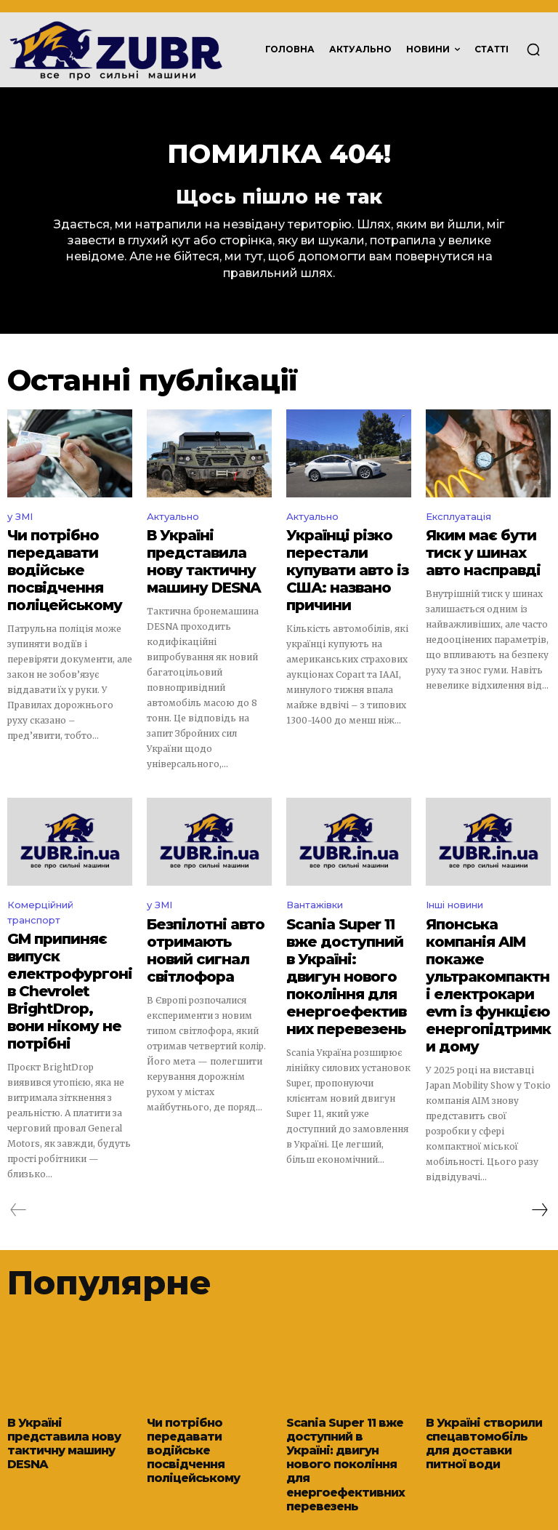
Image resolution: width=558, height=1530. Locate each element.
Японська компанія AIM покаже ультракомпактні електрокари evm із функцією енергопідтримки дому (481, 951)
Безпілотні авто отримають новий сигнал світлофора (200, 925)
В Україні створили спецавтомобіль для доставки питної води (488, 1377)
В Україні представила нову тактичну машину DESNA (199, 560)
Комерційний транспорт (40, 902)
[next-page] (539, 1152)
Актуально (173, 523)
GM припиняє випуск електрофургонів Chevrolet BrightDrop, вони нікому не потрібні (66, 953)
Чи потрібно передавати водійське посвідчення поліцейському (50, 567)
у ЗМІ (20, 523)
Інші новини (454, 894)
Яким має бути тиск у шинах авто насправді (486, 554)
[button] (533, 49)
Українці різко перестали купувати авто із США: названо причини (344, 560)
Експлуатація (458, 523)
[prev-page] (18, 1152)
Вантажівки (314, 894)
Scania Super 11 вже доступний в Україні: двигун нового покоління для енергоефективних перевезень (344, 944)
